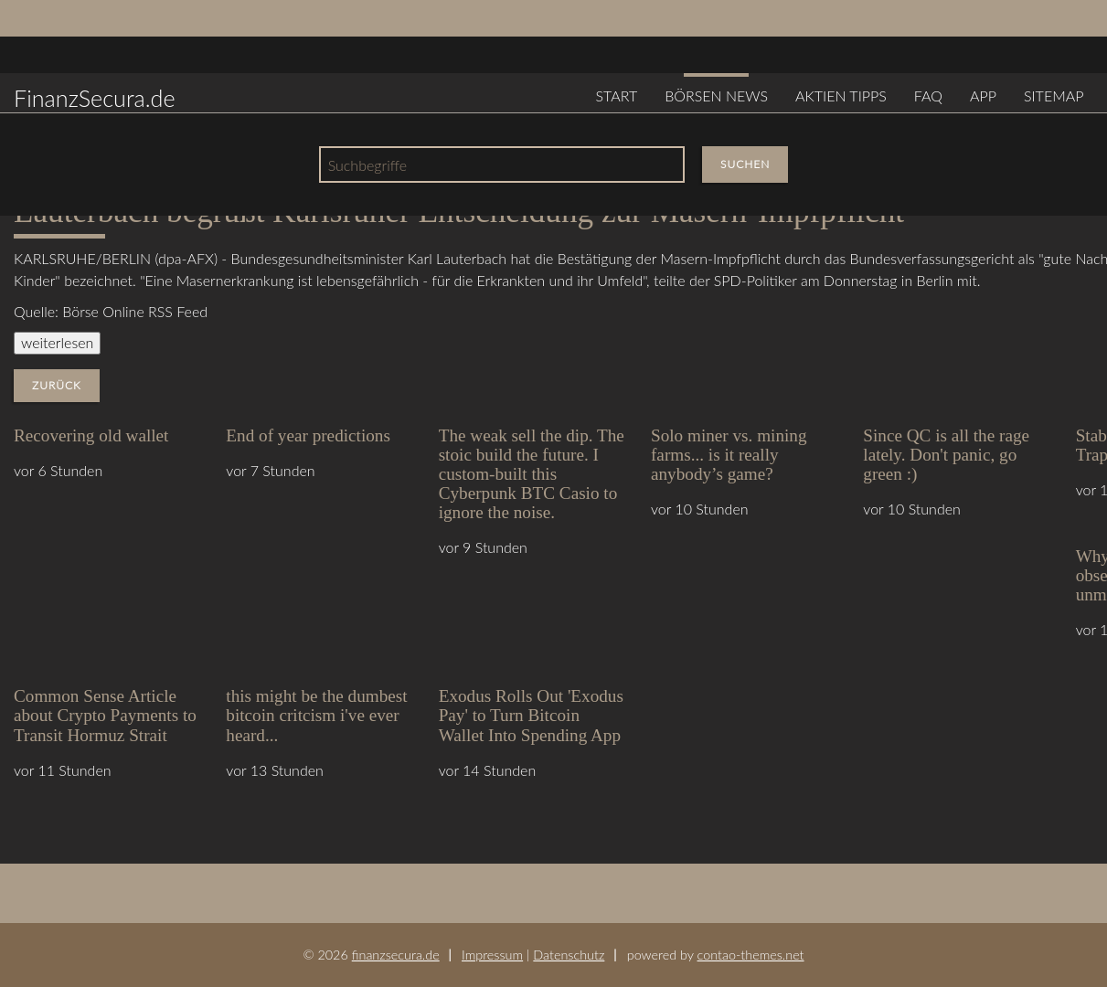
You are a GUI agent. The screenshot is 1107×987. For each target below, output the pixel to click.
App (983, 95)
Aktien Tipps (841, 95)
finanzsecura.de (396, 954)
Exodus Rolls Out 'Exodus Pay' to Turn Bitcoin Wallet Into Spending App (531, 715)
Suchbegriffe (367, 165)
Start (616, 95)
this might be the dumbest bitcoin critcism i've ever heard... (316, 715)
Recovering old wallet (91, 435)
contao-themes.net (750, 954)
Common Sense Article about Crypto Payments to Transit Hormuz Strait (105, 715)
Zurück (56, 385)
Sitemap (1054, 95)
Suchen (745, 164)
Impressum (492, 954)
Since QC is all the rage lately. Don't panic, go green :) (946, 454)
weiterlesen (57, 342)
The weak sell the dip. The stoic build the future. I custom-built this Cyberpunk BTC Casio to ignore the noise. (531, 474)
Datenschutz (568, 954)
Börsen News (716, 95)
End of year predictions (308, 435)
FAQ (928, 95)
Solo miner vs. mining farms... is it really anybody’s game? (729, 454)
